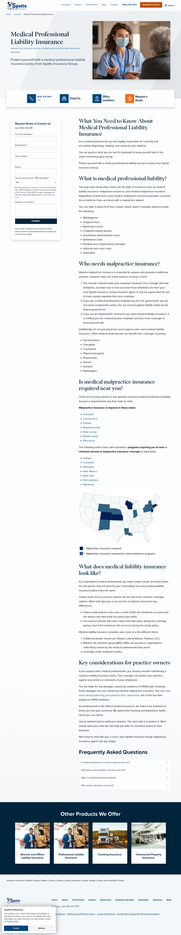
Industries (157, 900)
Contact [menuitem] (114, 4)
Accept (16, 928)
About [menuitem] (78, 4)
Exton (21, 48)
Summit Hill (59, 48)
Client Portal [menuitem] (91, 4)
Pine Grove (37, 48)
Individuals (143, 900)
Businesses (105, 900)
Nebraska (88, 466)
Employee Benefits (125, 900)
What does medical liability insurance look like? (103, 770)
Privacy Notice (58, 914)
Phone (18, 167)
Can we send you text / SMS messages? (32, 178)
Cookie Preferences (106, 914)
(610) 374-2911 (72, 906)
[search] (169, 5)
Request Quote (151, 5)
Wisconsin (89, 440)
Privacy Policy (13, 921)
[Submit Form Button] (36, 221)
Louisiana (88, 462)
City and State (21, 156)
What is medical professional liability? (98, 777)
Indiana (87, 458)
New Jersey (90, 431)
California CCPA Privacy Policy (81, 914)
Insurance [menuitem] (65, 4)
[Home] (13, 900)
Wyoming (88, 484)
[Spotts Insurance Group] (16, 5)
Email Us (56, 906)
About (65, 900)
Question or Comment (25, 202)
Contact (114, 736)
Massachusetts (91, 427)
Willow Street (75, 48)
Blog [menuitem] (104, 4)
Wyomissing (15, 52)
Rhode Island (90, 436)
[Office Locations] (107, 98)
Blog (169, 900)
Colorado (88, 414)
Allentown (14, 48)
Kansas (87, 423)
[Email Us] (75, 98)
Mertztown (28, 48)
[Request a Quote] (139, 98)
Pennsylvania (90, 480)
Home (8, 14)
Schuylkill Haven (48, 48)
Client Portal (78, 900)
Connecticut (90, 418)
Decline (41, 928)
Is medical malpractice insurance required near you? (105, 762)
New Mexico (90, 471)
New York (88, 475)
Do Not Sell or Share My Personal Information (138, 914)
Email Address (21, 145)
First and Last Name (24, 134)
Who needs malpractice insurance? (97, 785)
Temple (66, 48)
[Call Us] (41, 98)
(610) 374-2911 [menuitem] (129, 4)
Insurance (17, 14)
